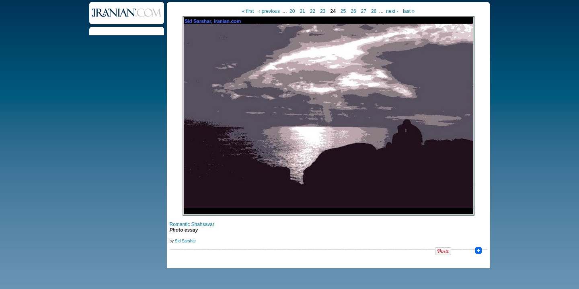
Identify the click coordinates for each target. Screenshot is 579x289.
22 (312, 11)
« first (248, 11)
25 (343, 11)
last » (409, 11)
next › (392, 11)
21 (302, 11)
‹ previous (269, 11)
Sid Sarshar (185, 241)
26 (353, 11)
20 (292, 11)
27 (363, 11)
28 (373, 11)
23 (322, 11)
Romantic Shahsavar (192, 224)
